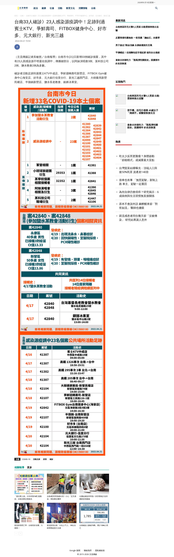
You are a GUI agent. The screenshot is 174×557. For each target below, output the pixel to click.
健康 (44, 8)
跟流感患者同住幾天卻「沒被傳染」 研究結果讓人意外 (138, 218)
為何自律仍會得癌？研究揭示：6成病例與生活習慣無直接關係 (139, 194)
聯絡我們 (87, 550)
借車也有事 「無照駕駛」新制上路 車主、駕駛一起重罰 (138, 182)
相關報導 (19, 467)
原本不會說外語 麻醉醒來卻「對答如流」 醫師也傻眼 (138, 206)
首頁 (16, 16)
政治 (35, 8)
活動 (60, 8)
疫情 (45, 459)
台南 (93, 8)
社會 (52, 8)
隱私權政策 (100, 550)
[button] (156, 8)
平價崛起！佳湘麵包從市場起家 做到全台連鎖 (138, 52)
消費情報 (83, 8)
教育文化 (70, 8)
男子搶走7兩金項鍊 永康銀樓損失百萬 (134, 45)
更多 (29, 467)
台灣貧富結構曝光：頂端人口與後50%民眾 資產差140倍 (138, 170)
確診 (51, 459)
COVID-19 (26, 459)
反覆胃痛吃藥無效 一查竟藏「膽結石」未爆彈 (138, 37)
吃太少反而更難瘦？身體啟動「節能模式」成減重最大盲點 (136, 158)
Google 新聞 (74, 550)
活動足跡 (36, 459)
